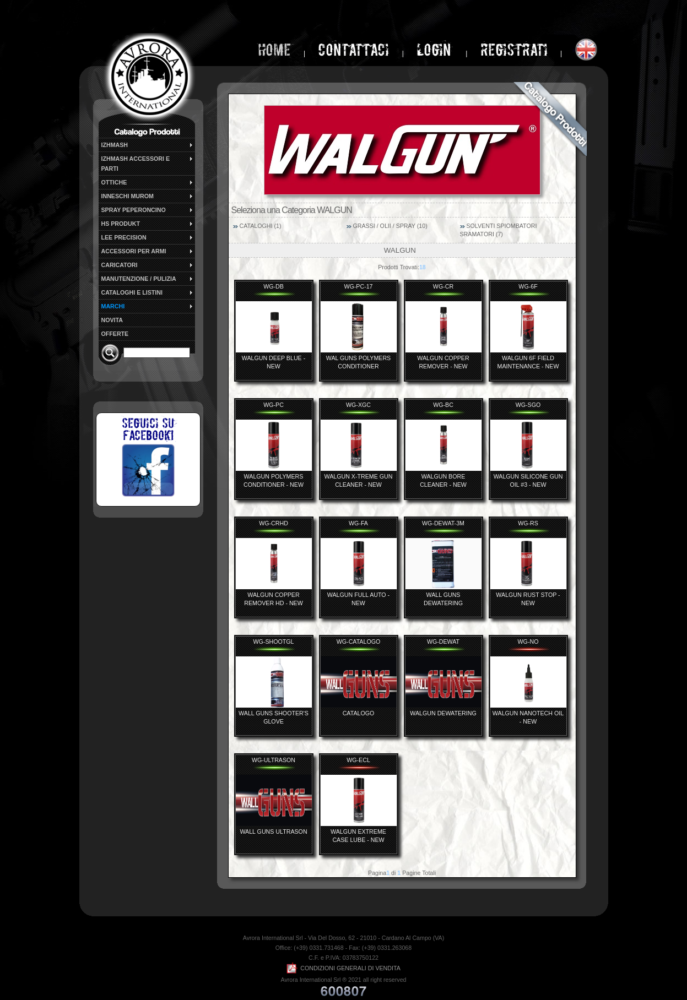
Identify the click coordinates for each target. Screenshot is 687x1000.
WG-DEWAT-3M (443, 523)
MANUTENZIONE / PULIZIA (147, 278)
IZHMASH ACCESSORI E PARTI (147, 163)
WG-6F (527, 286)
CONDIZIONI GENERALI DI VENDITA (343, 968)
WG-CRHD (273, 523)
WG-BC (443, 404)
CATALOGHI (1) (260, 225)
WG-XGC (358, 404)
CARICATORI (147, 265)
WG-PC (273, 404)
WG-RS (528, 523)
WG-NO (528, 641)
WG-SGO (528, 404)
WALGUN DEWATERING (443, 713)
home (274, 50)
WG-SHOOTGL (273, 641)
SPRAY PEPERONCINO (147, 210)
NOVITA (112, 320)
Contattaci (353, 50)
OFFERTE (115, 333)
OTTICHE (147, 182)
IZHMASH (147, 145)
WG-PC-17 (358, 286)
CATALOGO (359, 713)
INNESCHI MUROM (147, 196)
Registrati (514, 50)
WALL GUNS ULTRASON (273, 831)
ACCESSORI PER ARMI (147, 251)
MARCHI (147, 306)
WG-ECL (358, 760)
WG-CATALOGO (359, 641)
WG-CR (443, 286)
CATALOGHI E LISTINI (147, 292)
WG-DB (273, 286)
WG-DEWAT (443, 641)
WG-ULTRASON (273, 760)
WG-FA (358, 523)
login (435, 50)
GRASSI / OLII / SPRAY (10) (390, 225)
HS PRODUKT (147, 223)
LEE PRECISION (147, 237)
